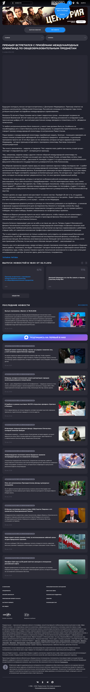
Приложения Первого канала (11, 598)
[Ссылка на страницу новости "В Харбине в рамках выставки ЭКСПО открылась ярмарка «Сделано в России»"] (45, 408)
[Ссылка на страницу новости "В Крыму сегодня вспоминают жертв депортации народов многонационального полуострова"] (45, 383)
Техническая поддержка (53, 594)
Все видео (5, 606)
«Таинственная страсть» (33, 642)
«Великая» (13, 642)
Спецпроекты (6, 590)
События (48, 598)
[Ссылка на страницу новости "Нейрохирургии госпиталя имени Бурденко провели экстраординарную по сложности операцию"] (45, 460)
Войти (83, 3)
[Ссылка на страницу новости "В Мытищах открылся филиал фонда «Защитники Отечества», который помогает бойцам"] (45, 433)
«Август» (37, 640)
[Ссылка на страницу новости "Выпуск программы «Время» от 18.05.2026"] (45, 320)
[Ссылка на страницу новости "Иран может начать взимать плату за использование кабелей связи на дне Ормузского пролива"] (45, 541)
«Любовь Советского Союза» (50, 640)
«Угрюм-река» (75, 640)
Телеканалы (64, 662)
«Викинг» (83, 640)
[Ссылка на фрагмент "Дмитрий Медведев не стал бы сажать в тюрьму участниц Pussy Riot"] (67, 277)
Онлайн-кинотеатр (8, 594)
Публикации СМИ (51, 602)
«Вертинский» (21, 642)
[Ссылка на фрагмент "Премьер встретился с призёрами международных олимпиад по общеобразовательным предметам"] (23, 277)
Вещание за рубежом (29, 616)
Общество (16, 295)
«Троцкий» (5, 642)
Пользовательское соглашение (56, 586)
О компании (6, 586)
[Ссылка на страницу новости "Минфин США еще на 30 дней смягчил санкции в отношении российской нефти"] (45, 566)
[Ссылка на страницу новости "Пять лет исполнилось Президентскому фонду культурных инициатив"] (45, 488)
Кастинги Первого (7, 602)
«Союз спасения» (65, 640)
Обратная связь (51, 590)
